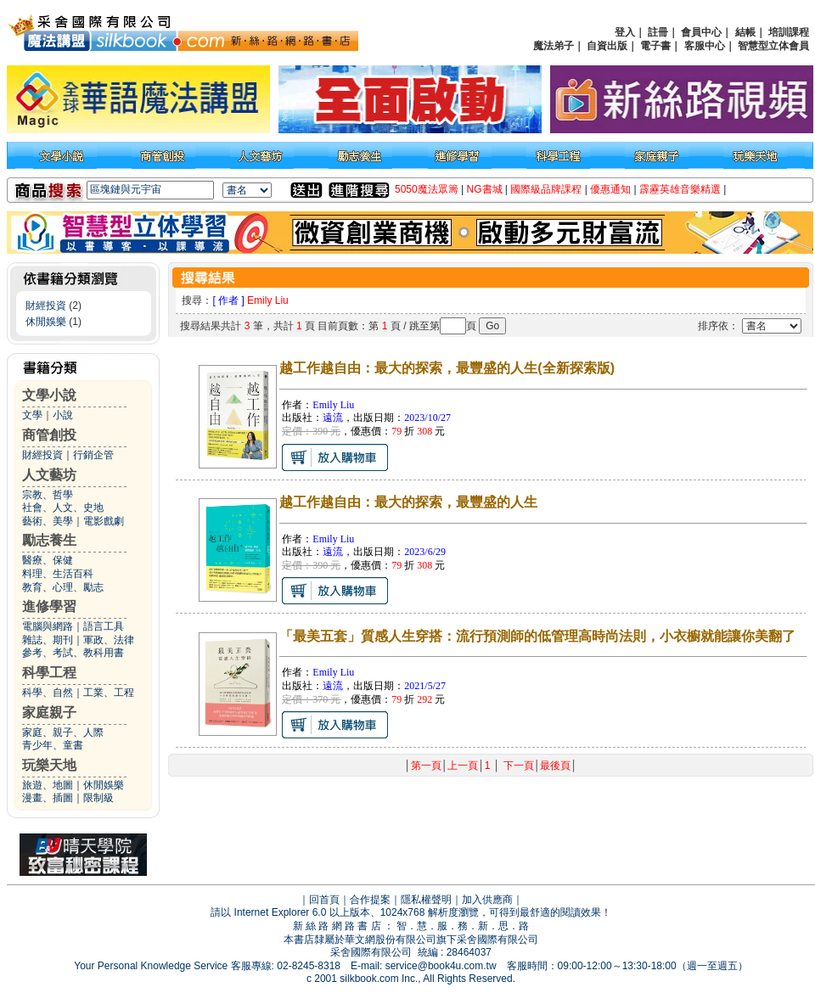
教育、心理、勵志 (63, 587)
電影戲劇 (103, 521)
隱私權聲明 (426, 900)
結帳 (745, 32)
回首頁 (324, 900)
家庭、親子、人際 (63, 732)
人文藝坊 (49, 475)
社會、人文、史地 (63, 507)
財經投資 (45, 305)
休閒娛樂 (45, 322)
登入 (625, 32)
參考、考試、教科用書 (73, 653)
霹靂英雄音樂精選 (680, 189)
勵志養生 (49, 540)
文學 (32, 415)
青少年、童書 (52, 745)
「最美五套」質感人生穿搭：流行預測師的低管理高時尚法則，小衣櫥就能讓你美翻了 (537, 636)
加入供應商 (487, 900)
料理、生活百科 (57, 574)
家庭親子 (49, 712)
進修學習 (49, 606)
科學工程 (49, 672)
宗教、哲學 (47, 495)
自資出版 (607, 46)
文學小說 (49, 395)
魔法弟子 (553, 46)
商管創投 (49, 435)
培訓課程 (788, 32)
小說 (63, 415)
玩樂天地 (49, 765)
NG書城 (485, 189)
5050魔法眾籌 (426, 189)
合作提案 (370, 900)
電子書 (655, 46)
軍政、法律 (108, 640)
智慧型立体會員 (773, 46)
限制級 (98, 798)
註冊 (658, 32)
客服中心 (704, 46)
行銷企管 (93, 455)
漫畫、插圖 (47, 798)
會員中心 (701, 32)
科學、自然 (47, 692)
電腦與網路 (47, 626)
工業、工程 (108, 692)
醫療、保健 (47, 560)
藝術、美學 (47, 521)
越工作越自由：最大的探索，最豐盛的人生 (408, 502)
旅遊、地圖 (47, 785)
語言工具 (103, 626)
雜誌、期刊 (47, 640)
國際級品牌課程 (546, 189)
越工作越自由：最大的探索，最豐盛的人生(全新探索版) (447, 368)
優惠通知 (610, 189)
